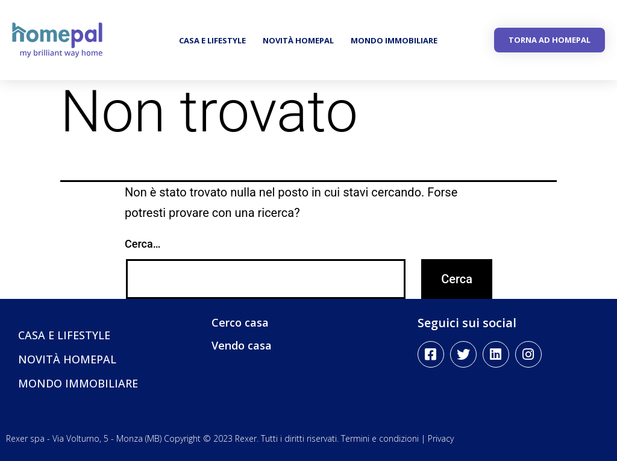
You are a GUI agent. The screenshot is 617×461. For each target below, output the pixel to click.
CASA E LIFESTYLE (212, 40)
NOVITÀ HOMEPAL (298, 40)
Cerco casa (240, 322)
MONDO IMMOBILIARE (394, 40)
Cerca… (142, 243)
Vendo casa (241, 345)
